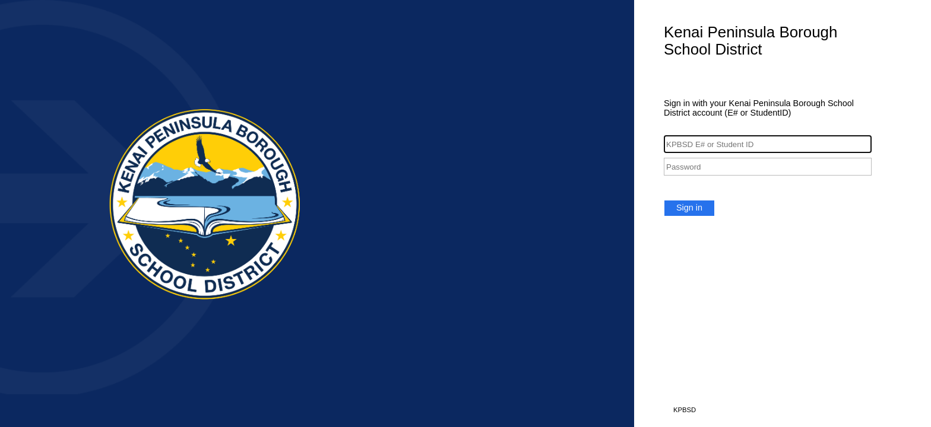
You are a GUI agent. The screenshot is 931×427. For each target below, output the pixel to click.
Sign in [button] (689, 207)
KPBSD (684, 409)
